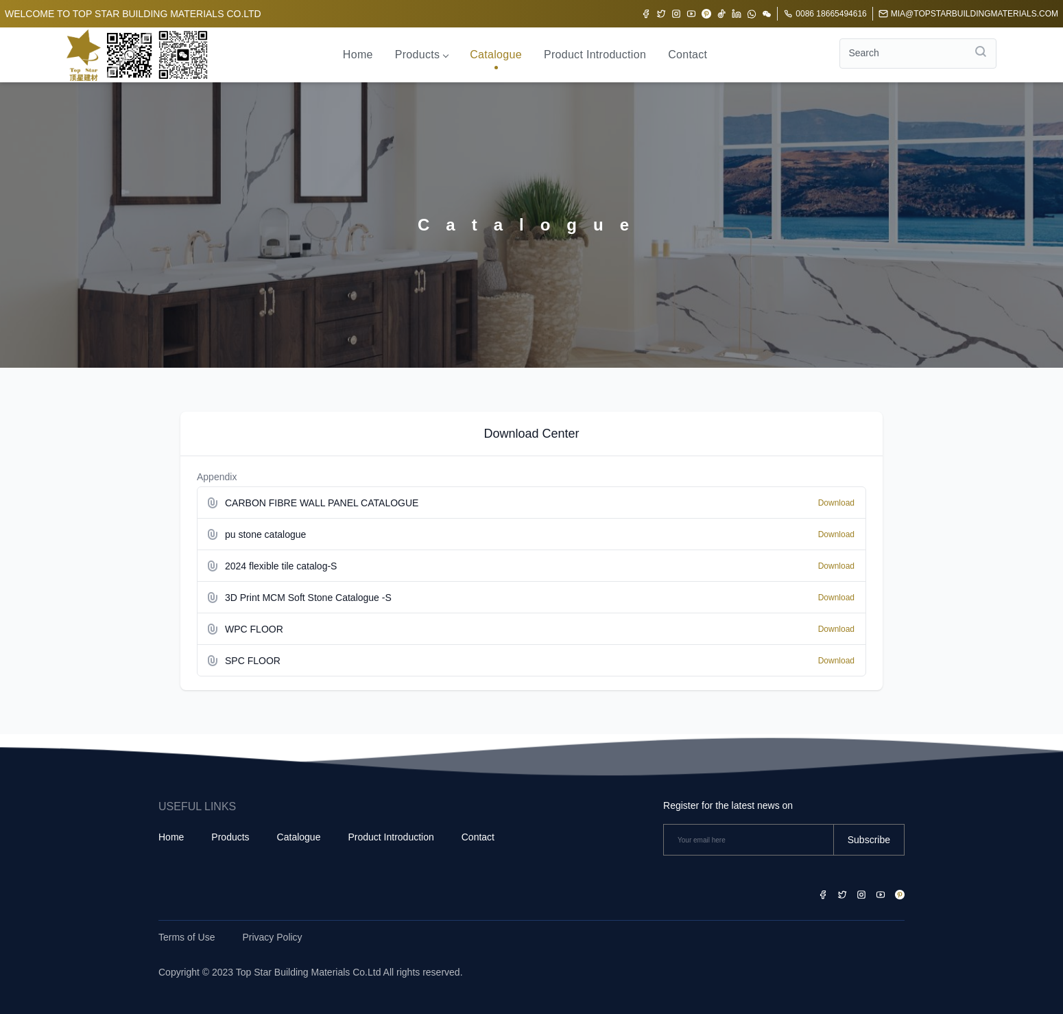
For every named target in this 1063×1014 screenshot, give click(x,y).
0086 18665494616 (824, 14)
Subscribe (869, 839)
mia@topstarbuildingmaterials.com (968, 14)
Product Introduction (595, 54)
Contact (687, 54)
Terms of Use (186, 937)
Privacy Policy (272, 937)
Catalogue (496, 54)
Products (422, 54)
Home (358, 54)
